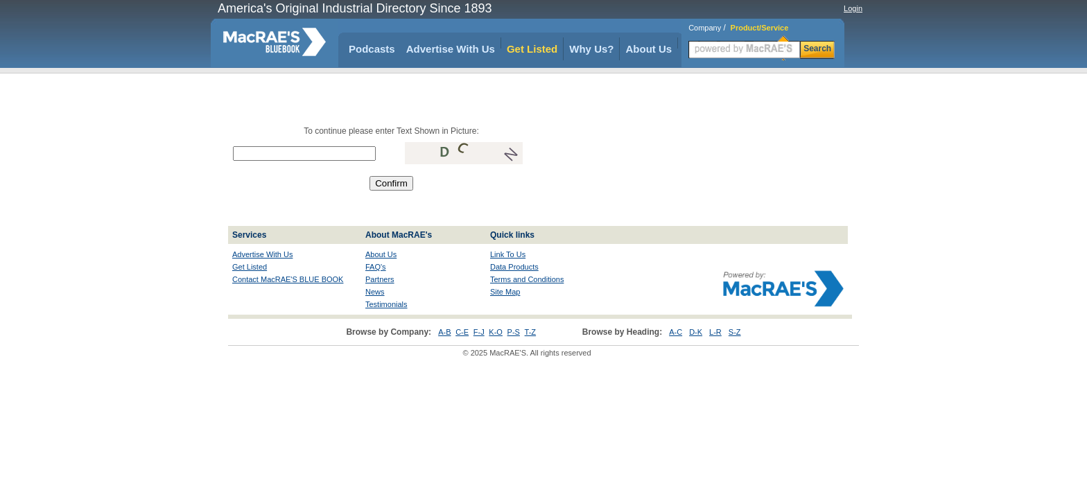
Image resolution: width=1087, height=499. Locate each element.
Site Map (505, 292)
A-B (444, 332)
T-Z (531, 332)
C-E (462, 332)
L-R (715, 332)
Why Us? (591, 49)
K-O (496, 332)
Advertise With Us (450, 49)
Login (853, 8)
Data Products (514, 267)
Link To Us (507, 254)
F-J (479, 332)
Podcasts (372, 49)
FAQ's (375, 267)
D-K (695, 332)
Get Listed (532, 49)
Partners (379, 279)
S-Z (735, 332)
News (375, 292)
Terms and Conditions (527, 279)
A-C (675, 332)
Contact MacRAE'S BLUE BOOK (287, 279)
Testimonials (386, 304)
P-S (513, 332)
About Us (648, 49)
